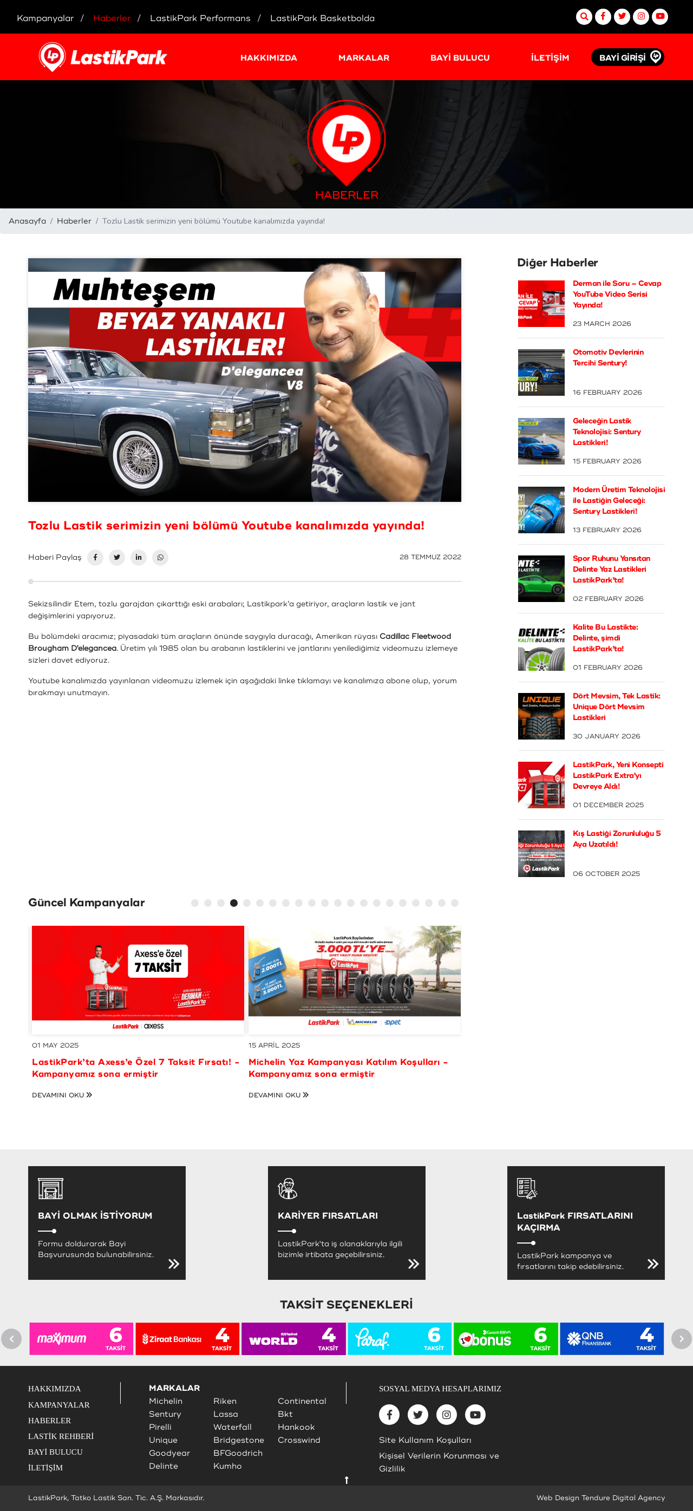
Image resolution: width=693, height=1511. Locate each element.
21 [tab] (456, 904)
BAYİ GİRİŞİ (622, 58)
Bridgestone (238, 1440)
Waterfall (232, 1427)
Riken (225, 1401)
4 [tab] (235, 904)
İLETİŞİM (550, 58)
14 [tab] (365, 904)
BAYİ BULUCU (460, 58)
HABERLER (49, 1420)
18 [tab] (417, 904)
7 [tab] (274, 904)
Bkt (285, 1414)
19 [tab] (430, 904)
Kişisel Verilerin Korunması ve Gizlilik (439, 1462)
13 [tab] (352, 904)
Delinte (163, 1466)
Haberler (74, 221)
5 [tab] (248, 904)
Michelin (165, 1401)
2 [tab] (209, 904)
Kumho (227, 1466)
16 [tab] (391, 904)
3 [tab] (222, 904)
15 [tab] (378, 904)
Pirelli (160, 1427)
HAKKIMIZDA (268, 58)
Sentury (165, 1414)
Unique (163, 1440)
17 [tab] (404, 904)
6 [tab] (261, 904)
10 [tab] (313, 904)
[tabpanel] (138, 1013)
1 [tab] (196, 904)
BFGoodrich (238, 1453)
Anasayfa (27, 221)
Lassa (225, 1414)
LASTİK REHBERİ (61, 1436)
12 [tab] (339, 904)
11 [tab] (326, 904)
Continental (302, 1401)
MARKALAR (363, 58)
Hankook (296, 1427)
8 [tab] (287, 904)
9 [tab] (300, 904)
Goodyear (169, 1453)
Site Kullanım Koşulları (425, 1440)
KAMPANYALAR (59, 1405)
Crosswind (299, 1440)
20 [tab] (443, 904)
